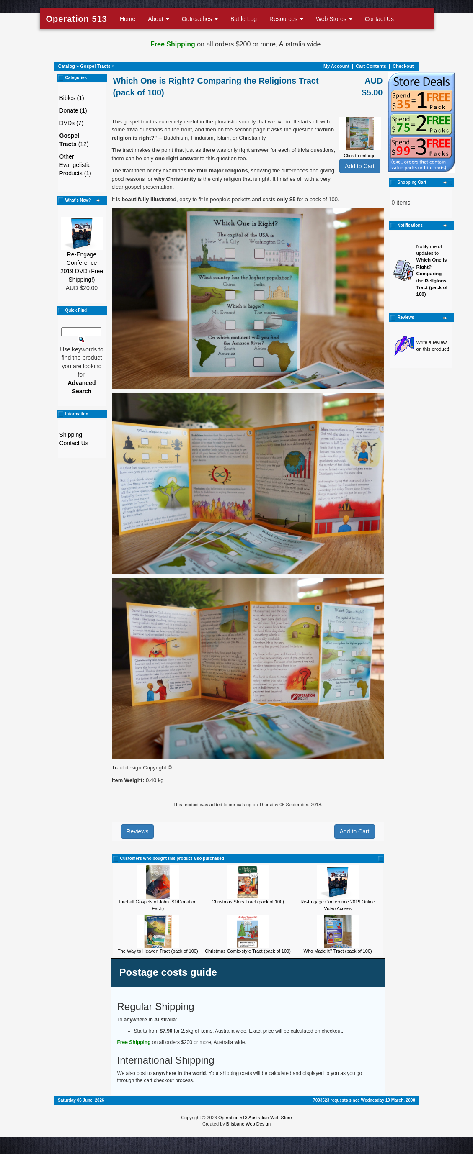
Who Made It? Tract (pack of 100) (338, 951)
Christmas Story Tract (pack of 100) (248, 901)
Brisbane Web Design (248, 1123)
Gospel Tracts (95, 66)
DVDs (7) (71, 123)
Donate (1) (73, 110)
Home (127, 18)
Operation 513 (76, 18)
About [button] (158, 18)
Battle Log (243, 18)
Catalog (66, 66)
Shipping (71, 434)
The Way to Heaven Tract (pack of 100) (158, 951)
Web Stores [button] (334, 18)
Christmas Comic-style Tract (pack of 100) (248, 951)
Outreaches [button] (200, 18)
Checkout (403, 66)
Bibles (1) (71, 98)
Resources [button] (286, 18)
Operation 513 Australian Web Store (255, 1117)
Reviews (138, 831)
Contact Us (379, 18)
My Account (336, 66)
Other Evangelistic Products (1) (75, 165)
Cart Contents (371, 66)
